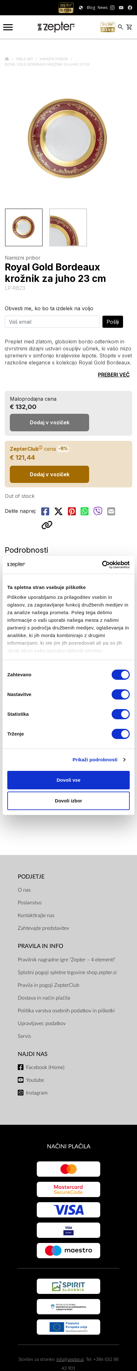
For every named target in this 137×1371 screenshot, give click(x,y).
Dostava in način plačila (44, 998)
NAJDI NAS (33, 1054)
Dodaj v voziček (49, 474)
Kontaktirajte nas (36, 915)
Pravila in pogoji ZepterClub (48, 985)
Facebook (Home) (45, 1067)
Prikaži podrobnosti (95, 759)
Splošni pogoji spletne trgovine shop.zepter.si (67, 972)
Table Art (25, 59)
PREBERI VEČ (114, 374)
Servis (24, 1036)
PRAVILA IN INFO (40, 946)
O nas (24, 890)
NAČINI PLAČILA (68, 1146)
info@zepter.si (69, 1359)
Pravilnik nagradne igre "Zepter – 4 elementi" (66, 959)
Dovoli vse (68, 780)
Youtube (35, 1080)
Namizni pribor (54, 59)
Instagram (37, 1092)
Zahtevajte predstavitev (43, 928)
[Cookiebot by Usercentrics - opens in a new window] (102, 565)
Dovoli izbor (68, 800)
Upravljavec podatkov (42, 1023)
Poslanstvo (30, 902)
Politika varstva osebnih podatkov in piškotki (66, 1010)
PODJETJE (31, 876)
